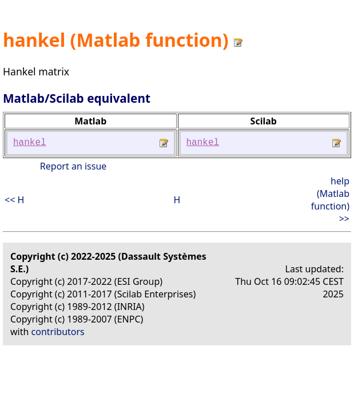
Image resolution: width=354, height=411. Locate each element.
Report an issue (73, 166)
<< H (14, 200)
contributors (58, 331)
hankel (29, 143)
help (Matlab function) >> (330, 200)
